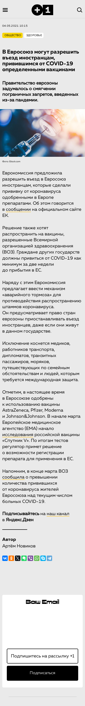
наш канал (58, 513)
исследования (17, 434)
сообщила (13, 477)
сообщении (18, 209)
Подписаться (42, 673)
